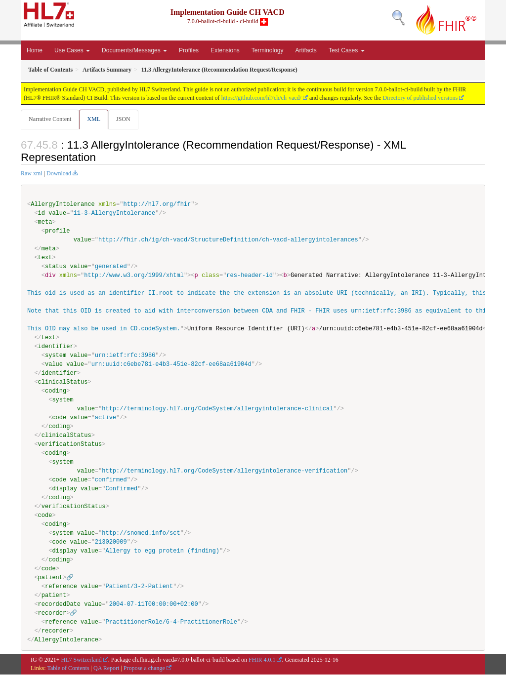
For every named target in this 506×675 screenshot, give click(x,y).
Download (58, 173)
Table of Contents (68, 668)
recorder (52, 613)
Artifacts (306, 50)
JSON (125, 119)
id (41, 213)
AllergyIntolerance (63, 204)
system (55, 356)
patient (50, 578)
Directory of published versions (420, 97)
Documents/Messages (134, 50)
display (64, 489)
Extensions (225, 50)
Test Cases (347, 50)
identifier (56, 347)
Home (34, 50)
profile (57, 231)
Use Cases (72, 50)
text (45, 258)
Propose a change (144, 668)
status (55, 267)
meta (45, 222)
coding (55, 391)
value (57, 213)
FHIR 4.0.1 (262, 660)
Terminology (268, 50)
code (59, 418)
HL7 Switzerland (81, 660)
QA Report (106, 668)
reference (61, 587)
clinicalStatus (63, 382)
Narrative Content (50, 119)
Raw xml (31, 173)
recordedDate (59, 604)
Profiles (189, 50)
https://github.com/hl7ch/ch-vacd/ (261, 97)
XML (94, 119)
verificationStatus (70, 444)
